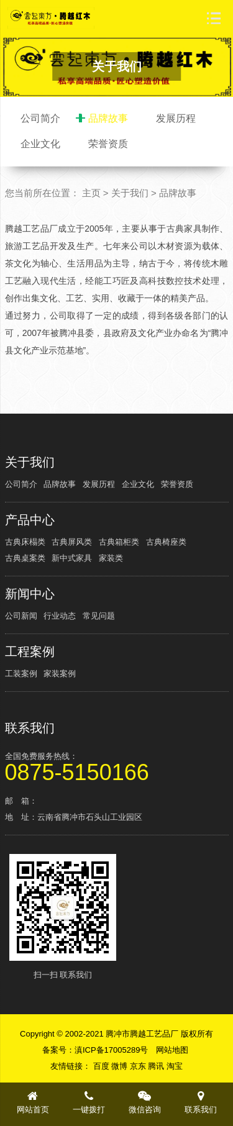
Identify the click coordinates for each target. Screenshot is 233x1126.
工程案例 (30, 651)
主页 (91, 193)
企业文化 (40, 143)
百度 (102, 1066)
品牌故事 (108, 118)
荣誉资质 (108, 143)
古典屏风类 (72, 542)
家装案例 (59, 673)
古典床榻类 (25, 542)
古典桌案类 (25, 558)
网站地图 (172, 1050)
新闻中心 (30, 594)
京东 (139, 1066)
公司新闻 (21, 615)
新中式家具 (72, 558)
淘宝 (175, 1066)
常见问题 (99, 615)
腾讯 (157, 1066)
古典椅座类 (166, 542)
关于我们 (129, 193)
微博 (120, 1066)
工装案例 (21, 673)
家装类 (111, 558)
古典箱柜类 (119, 542)
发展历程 (176, 118)
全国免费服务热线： (117, 766)
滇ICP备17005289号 (111, 1050)
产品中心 (30, 520)
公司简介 (40, 118)
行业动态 (59, 615)
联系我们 (30, 728)
